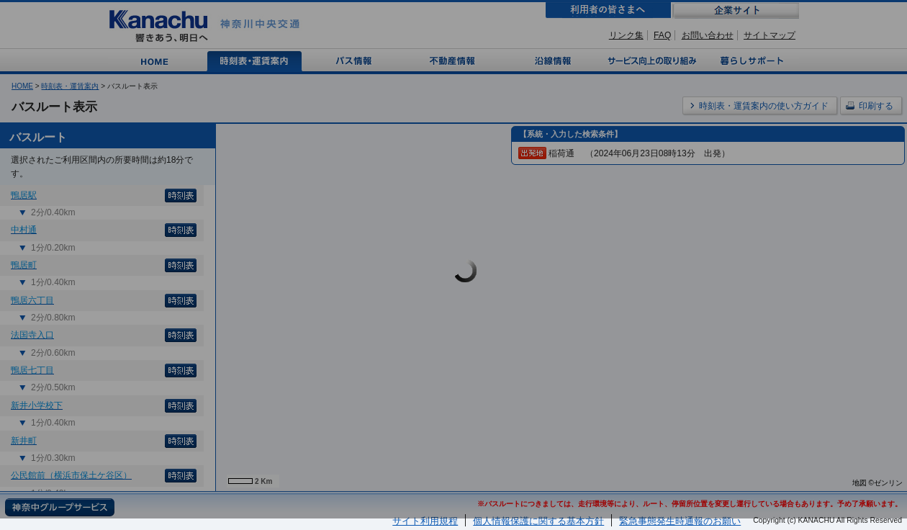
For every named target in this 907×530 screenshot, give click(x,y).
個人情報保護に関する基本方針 (538, 521)
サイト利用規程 (425, 521)
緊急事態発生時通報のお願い (680, 521)
